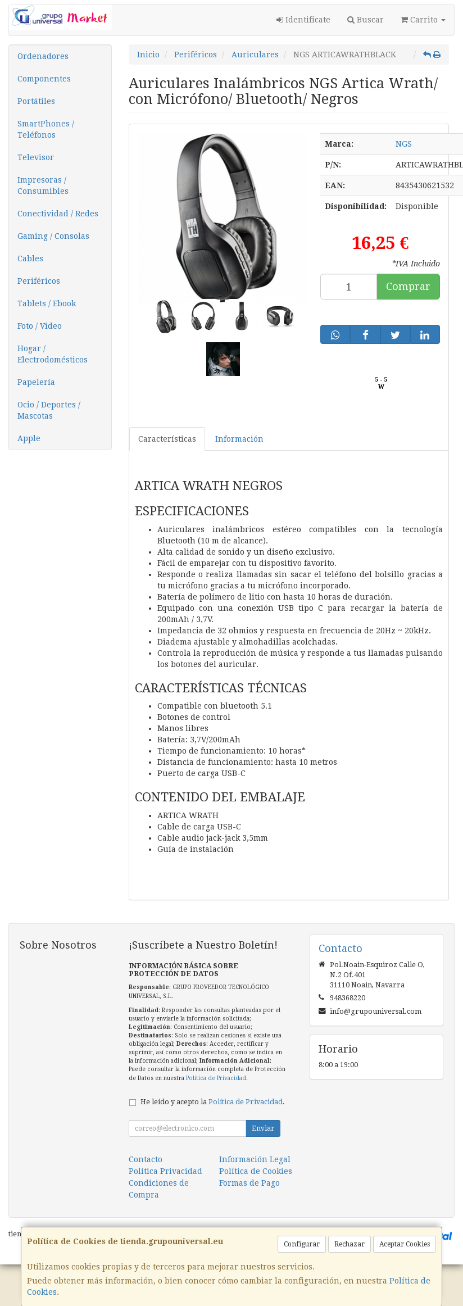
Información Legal (254, 1159)
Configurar (302, 1244)
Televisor (35, 157)
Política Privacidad (165, 1171)
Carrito (423, 19)
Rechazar (349, 1244)
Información (239, 438)
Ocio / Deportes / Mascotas (48, 410)
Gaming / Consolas (53, 236)
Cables (30, 258)
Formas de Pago (249, 1182)
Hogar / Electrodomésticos (52, 354)
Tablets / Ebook (46, 303)
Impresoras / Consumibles (43, 185)
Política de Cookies (255, 1171)
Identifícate (303, 19)
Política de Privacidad (216, 1078)
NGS (404, 143)
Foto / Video (39, 325)
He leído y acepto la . (212, 1102)
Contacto (145, 1159)
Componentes (44, 78)
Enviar (263, 1128)
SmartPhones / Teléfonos (45, 129)
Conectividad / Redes (57, 213)
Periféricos (38, 280)
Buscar (365, 19)
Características (167, 438)
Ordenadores (43, 56)
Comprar (408, 286)
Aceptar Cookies (404, 1244)
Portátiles (36, 101)
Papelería (36, 382)
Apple (28, 438)
